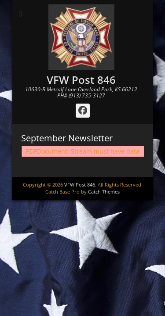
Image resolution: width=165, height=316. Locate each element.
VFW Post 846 (81, 79)
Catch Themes (104, 191)
